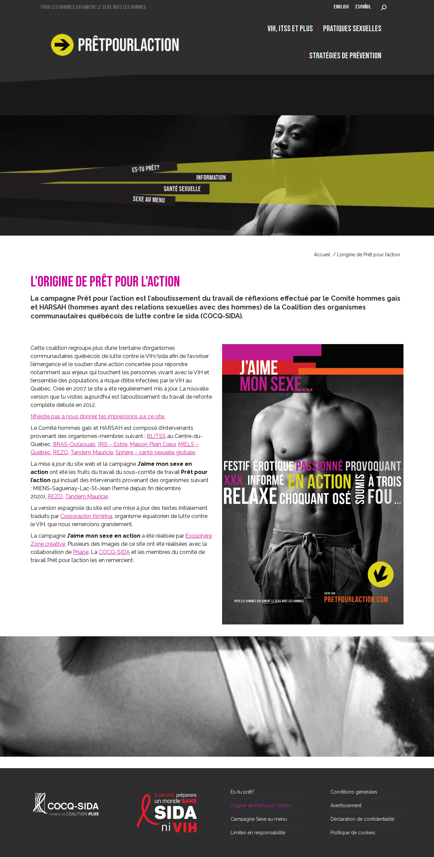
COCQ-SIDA (114, 552)
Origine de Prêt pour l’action (261, 805)
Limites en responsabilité (258, 832)
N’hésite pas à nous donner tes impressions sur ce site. (98, 416)
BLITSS (156, 436)
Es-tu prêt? (242, 792)
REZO (60, 452)
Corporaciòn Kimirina (86, 516)
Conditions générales (354, 792)
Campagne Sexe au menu (259, 819)
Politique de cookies (353, 832)
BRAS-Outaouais (74, 444)
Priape (80, 552)
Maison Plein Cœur (153, 444)
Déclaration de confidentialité (362, 819)
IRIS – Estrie (112, 444)
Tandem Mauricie (92, 452)
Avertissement (346, 805)
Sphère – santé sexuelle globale (155, 452)
